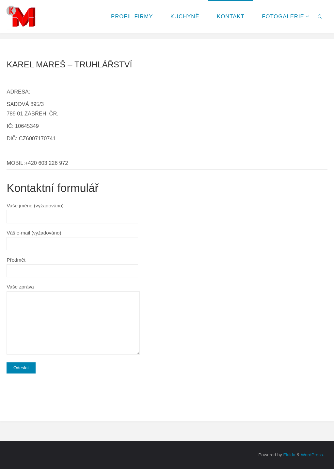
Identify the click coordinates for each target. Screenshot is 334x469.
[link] (320, 16)
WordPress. (312, 454)
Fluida (288, 454)
